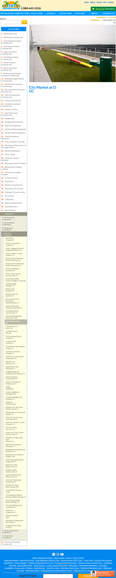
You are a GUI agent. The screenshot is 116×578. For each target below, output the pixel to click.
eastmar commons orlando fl (13, 343)
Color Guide (65, 13)
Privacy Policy (78, 548)
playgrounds (7, 114)
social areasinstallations (7, 527)
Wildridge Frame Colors (70, 558)
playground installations (7, 219)
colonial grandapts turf (11, 318)
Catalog (50, 13)
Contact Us (109, 13)
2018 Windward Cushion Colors (47, 550)
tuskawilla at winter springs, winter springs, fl (16, 486)
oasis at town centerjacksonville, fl (14, 409)
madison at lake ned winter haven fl (14, 399)
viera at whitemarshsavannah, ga (14, 497)
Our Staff (80, 13)
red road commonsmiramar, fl (13, 436)
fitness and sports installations (10, 522)
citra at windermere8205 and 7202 (14, 307)
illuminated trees (9, 33)
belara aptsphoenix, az (10, 280)
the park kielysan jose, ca (11, 419)
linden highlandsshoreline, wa (12, 383)
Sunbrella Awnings (11, 550)
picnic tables (8, 148)
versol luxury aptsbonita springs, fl (13, 492)
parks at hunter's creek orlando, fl (15, 414)
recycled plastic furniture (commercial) (13, 88)
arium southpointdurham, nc (12, 260)
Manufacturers (22, 13)
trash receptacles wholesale (10, 132)
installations (7, 204)
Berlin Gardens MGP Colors (72, 550)
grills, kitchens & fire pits (13, 136)
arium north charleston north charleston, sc (15, 255)
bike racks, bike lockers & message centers (13, 141)
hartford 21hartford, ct (10, 353)
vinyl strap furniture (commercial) (10, 46)
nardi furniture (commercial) (8, 62)
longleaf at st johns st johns (13, 517)
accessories (7, 187)
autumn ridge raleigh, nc (11, 275)
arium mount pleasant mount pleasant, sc (14, 250)
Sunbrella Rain (39, 558)
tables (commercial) (11, 97)
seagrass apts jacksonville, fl (11, 461)
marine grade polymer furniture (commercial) (11, 72)
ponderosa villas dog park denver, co (14, 430)
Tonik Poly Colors (53, 558)
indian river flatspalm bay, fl (12, 358)
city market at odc (13, 312)
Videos (94, 13)
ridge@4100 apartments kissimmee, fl (15, 441)
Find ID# (88, 566)
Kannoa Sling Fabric (25, 556)
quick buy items (9, 197)
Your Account (59, 548)
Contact (111, 2)
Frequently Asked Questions (66, 553)
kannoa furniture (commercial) (9, 67)
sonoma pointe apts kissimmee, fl (13, 471)
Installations (7, 13)
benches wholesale (10, 145)
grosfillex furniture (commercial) (10, 57)
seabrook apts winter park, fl (11, 456)
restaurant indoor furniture (13, 157)
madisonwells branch (11, 393)
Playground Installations (88, 556)
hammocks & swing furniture (10, 166)
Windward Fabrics (32, 561)
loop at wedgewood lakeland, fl (14, 388)
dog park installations (6, 224)
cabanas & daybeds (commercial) (10, 102)
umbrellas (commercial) (12, 37)
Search (99, 2)
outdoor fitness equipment (13, 124)
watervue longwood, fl (11, 502)
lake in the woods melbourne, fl (13, 373)
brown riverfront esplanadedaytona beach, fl (13, 291)
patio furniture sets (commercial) (10, 93)
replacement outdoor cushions (11, 161)
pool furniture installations (8, 209)
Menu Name (73, 556)
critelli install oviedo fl (11, 333)
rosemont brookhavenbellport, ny (14, 446)
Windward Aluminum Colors (91, 558)
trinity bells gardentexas (13, 481)
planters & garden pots (12, 177)
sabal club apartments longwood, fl (15, 451)
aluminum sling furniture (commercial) (12, 77)
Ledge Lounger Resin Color (57, 556)
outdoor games (9, 106)
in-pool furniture (9, 171)
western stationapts (12, 507)
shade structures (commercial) (9, 110)
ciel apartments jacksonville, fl (12, 302)
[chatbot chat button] (103, 574)
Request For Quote (45, 548)
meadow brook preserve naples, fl (15, 404)
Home (86, 2)
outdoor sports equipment (13, 128)
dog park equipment (11, 121)
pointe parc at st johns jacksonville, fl (15, 424)
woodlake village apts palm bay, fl (15, 512)
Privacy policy (19, 558)
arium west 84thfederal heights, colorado (16, 270)
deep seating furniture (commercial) (11, 41)
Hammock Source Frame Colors (90, 553)
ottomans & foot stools (12, 181)
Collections (36, 13)
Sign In (92, 2)
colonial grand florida (11, 323)
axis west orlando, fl (10, 230)
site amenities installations (8, 214)
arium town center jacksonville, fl (13, 265)
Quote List (100, 9)
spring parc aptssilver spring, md (12, 476)
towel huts (7, 174)
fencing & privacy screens (13, 184)
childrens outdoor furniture (10, 153)
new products (8, 201)
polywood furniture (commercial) (10, 533)
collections (7, 191)
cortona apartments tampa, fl (14, 328)
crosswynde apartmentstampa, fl (15, 338)
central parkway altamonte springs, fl (14, 297)
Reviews (29, 558)
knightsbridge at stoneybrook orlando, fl (15, 363)
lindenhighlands (9, 378)
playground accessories (12, 118)
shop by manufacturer (11, 194)
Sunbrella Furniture (26, 550)
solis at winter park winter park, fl (13, 466)
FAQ (104, 2)
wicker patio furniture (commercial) (11, 83)
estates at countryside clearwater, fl (14, 348)
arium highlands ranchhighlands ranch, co (15, 240)
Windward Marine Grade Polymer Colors (57, 561)
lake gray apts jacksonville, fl (12, 368)
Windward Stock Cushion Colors (86, 561)
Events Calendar (20, 553)
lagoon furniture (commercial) (9, 52)
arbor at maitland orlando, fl (13, 235)
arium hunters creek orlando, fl (14, 245)
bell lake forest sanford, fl (12, 285)
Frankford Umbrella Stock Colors (41, 553)
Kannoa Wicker (40, 556)
